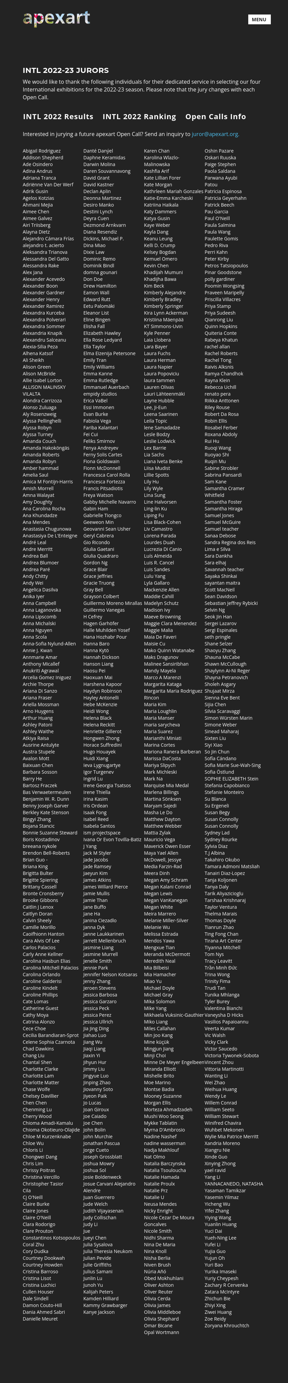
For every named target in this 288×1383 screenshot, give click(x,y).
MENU (259, 19)
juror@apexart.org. (215, 134)
